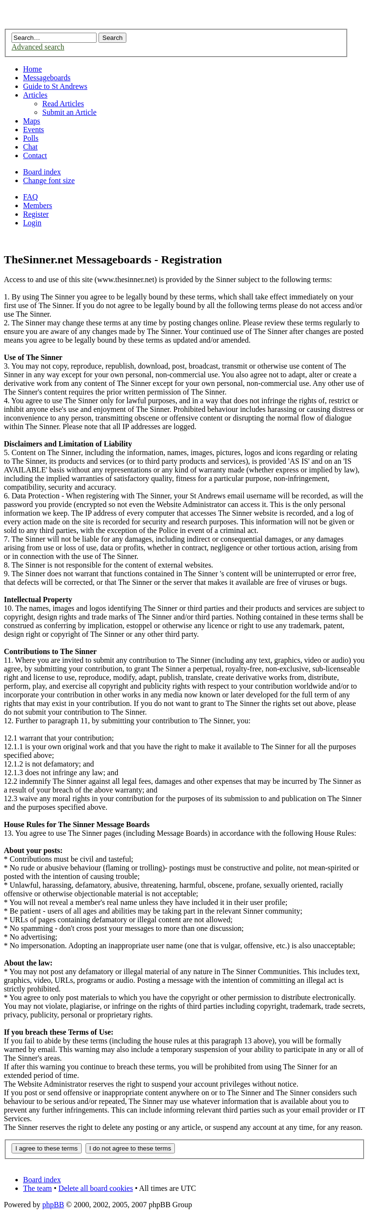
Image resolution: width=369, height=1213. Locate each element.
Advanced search (38, 47)
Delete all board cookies (96, 1188)
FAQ (30, 197)
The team (37, 1188)
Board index (42, 172)
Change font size (49, 180)
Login (32, 223)
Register (36, 214)
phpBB (53, 1205)
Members (37, 205)
